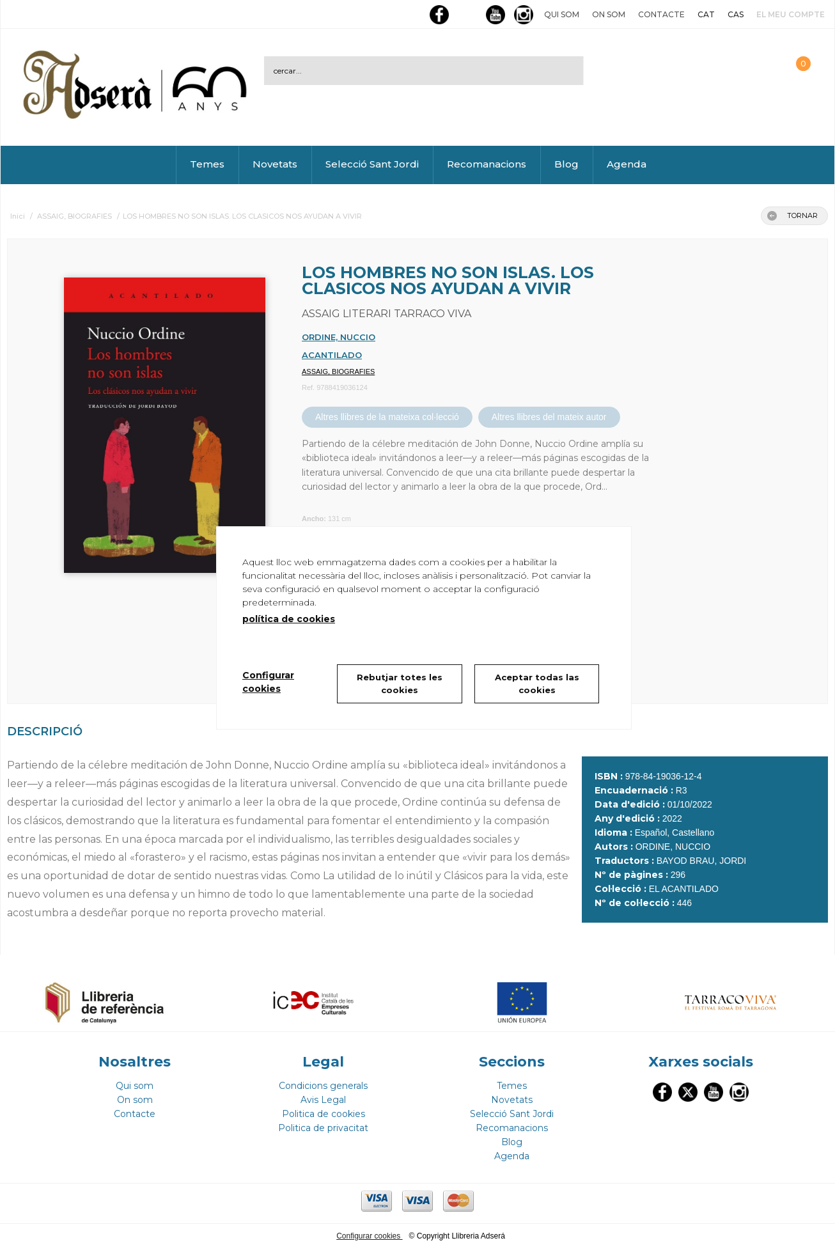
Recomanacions (486, 164)
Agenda (626, 164)
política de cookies (288, 619)
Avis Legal (323, 1094)
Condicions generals (323, 1080)
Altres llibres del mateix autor (549, 417)
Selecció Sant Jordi (372, 164)
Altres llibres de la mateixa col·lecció (387, 417)
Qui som (561, 14)
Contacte (661, 14)
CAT (706, 14)
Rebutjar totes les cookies (399, 683)
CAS (736, 14)
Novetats (275, 164)
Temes (207, 164)
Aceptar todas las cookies (537, 683)
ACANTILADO (332, 355)
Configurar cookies (369, 1230)
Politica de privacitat (323, 1123)
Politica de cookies (323, 1108)
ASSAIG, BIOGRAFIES (338, 371)
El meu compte (790, 14)
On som (608, 14)
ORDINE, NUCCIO (338, 337)
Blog (566, 164)
